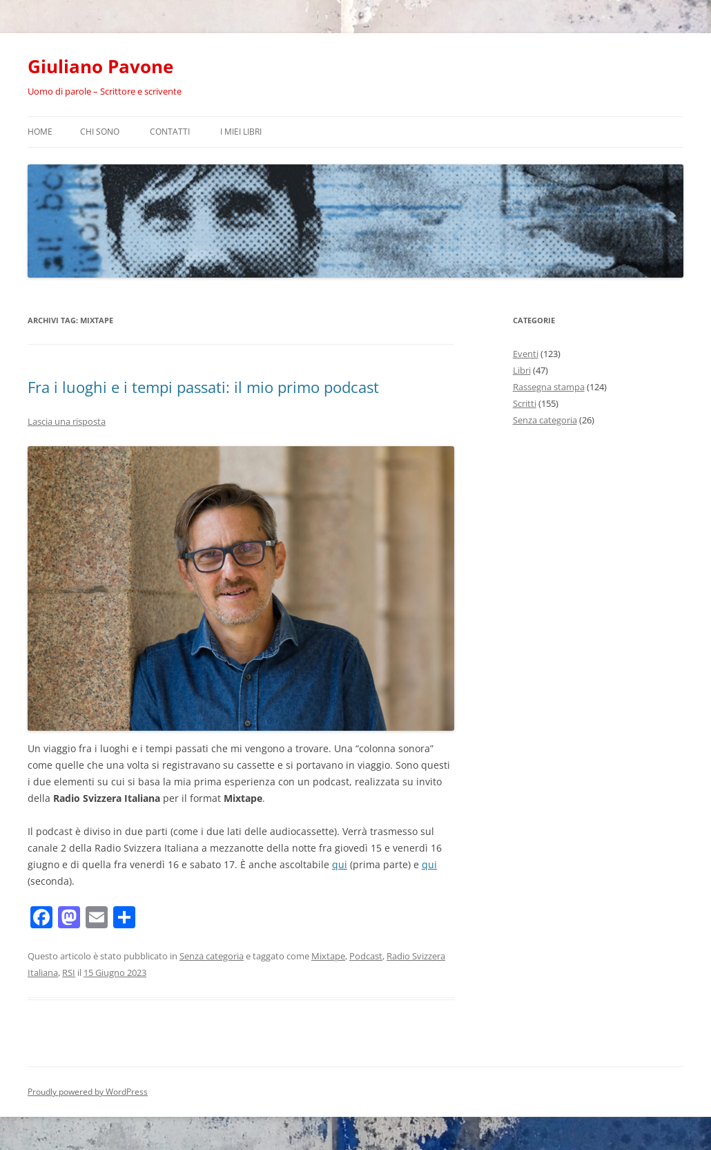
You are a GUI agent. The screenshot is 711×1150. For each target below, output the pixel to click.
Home (40, 131)
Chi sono (99, 131)
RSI (68, 972)
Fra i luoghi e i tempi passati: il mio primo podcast (203, 386)
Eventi (525, 353)
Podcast (365, 956)
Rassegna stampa (549, 387)
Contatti (170, 131)
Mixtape (328, 956)
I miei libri (241, 131)
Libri (522, 370)
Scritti (524, 403)
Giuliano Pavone (100, 66)
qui (339, 864)
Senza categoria (211, 956)
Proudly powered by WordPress (88, 1092)
